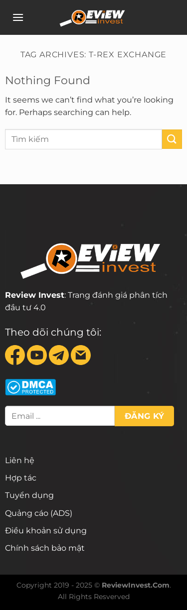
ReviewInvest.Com (136, 585)
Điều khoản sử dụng (46, 530)
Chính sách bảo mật (45, 548)
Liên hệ (19, 460)
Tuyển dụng (29, 495)
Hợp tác (20, 478)
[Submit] (172, 139)
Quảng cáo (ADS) (38, 513)
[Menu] (18, 17)
